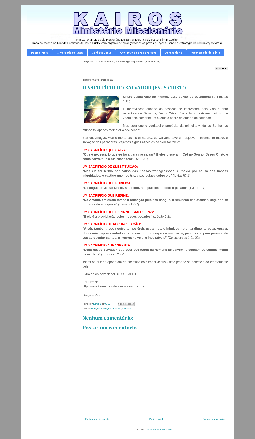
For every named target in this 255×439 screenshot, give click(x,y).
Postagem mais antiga (214, 419)
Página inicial (40, 52)
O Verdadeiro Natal (70, 52)
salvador (126, 308)
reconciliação (104, 308)
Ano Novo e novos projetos (138, 52)
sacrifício (116, 308)
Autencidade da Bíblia (205, 52)
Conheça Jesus (102, 52)
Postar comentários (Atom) (159, 429)
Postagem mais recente (97, 419)
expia (93, 308)
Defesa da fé (173, 52)
